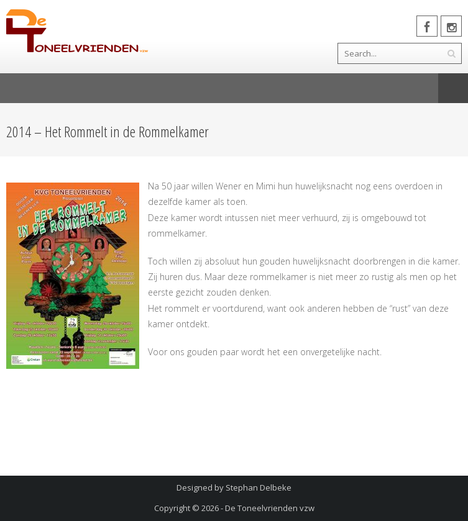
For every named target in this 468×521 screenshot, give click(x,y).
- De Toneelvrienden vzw (267, 508)
